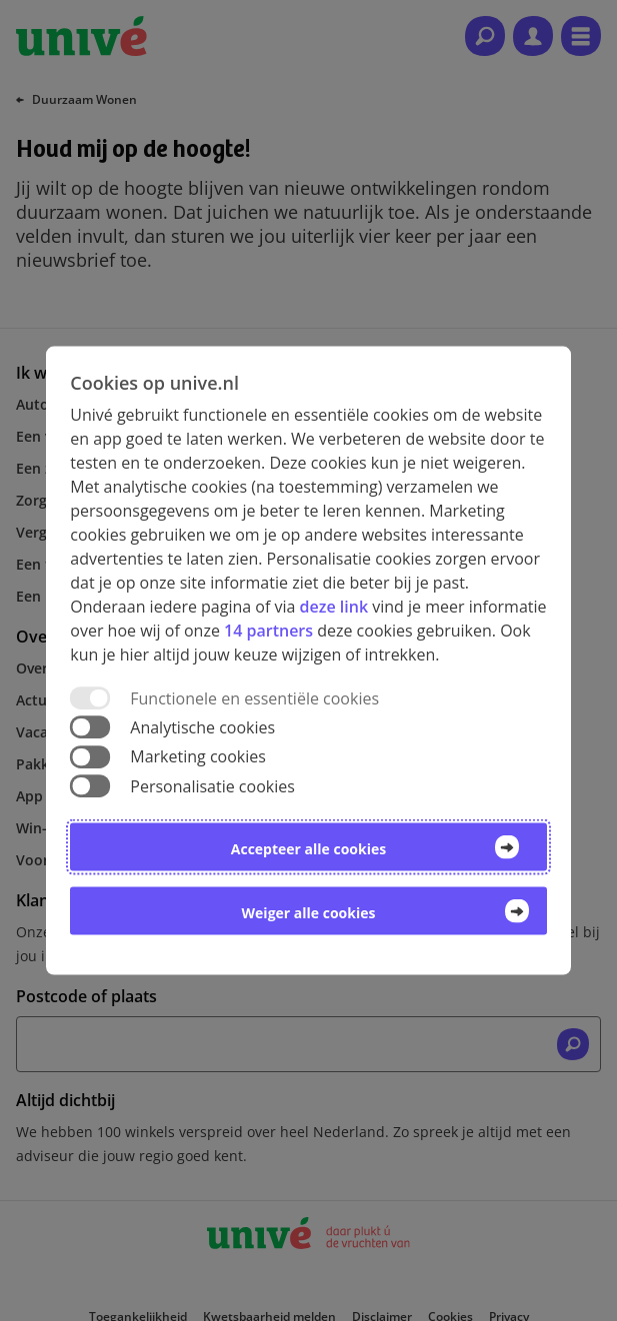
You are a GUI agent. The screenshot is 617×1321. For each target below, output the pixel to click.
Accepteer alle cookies (308, 847)
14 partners (268, 631)
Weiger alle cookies (309, 911)
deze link (334, 607)
